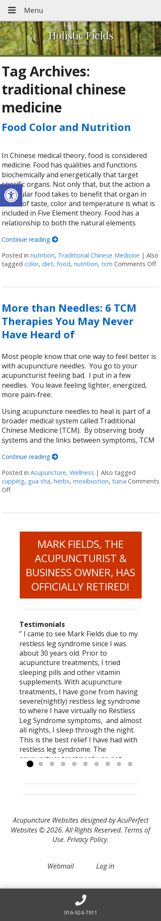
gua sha (39, 481)
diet (47, 264)
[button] (11, 195)
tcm (106, 264)
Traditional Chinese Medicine (99, 255)
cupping (13, 481)
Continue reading (30, 239)
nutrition (42, 255)
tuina (119, 481)
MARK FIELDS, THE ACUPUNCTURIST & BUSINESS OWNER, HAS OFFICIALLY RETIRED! (80, 565)
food (63, 264)
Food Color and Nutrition (66, 127)
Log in (105, 866)
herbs (62, 481)
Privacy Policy (87, 839)
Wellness (82, 472)
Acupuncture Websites (46, 820)
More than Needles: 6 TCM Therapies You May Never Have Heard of (69, 321)
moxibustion (91, 481)
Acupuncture (48, 472)
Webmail (60, 866)
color (31, 264)
